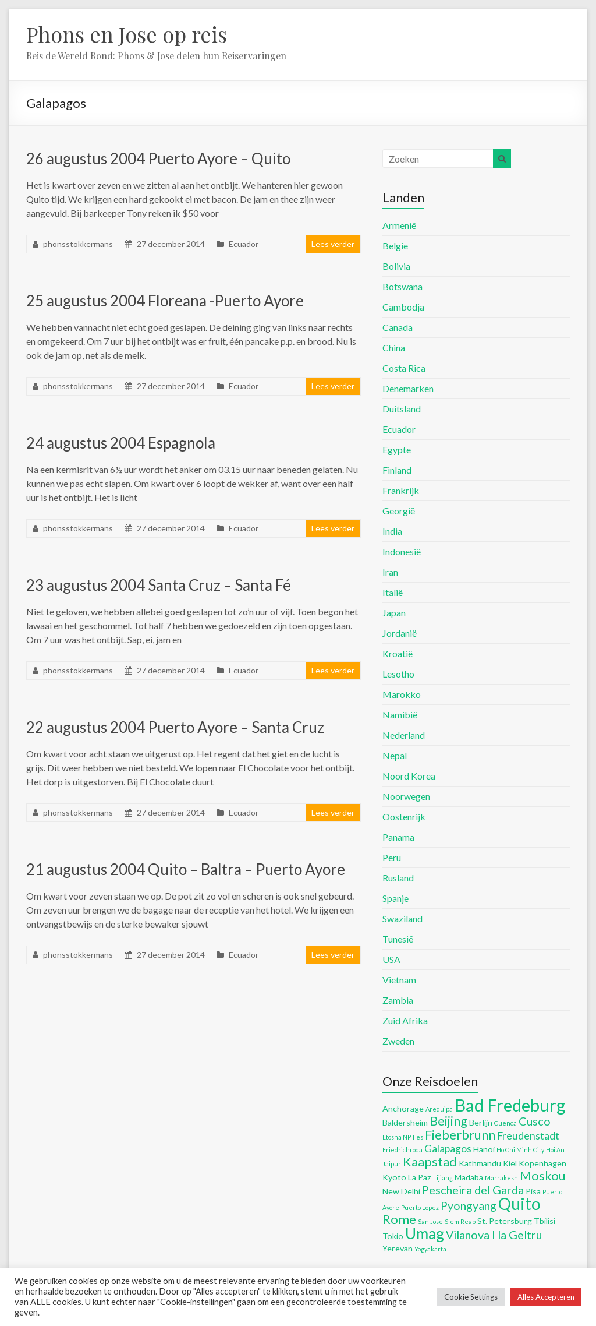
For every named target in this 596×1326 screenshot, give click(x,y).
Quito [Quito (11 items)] (519, 1204)
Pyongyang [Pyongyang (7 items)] (468, 1205)
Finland (396, 469)
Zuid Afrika (405, 1020)
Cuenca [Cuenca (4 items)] (505, 1123)
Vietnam (399, 979)
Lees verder (332, 244)
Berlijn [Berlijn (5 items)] (480, 1122)
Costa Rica (403, 367)
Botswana (402, 286)
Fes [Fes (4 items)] (418, 1137)
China (393, 347)
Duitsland (401, 408)
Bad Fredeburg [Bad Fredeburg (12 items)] (510, 1105)
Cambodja (403, 306)
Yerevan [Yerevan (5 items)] (397, 1248)
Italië (392, 592)
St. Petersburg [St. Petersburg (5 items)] (504, 1221)
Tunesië (397, 938)
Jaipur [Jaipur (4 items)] (391, 1164)
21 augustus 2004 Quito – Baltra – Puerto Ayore (185, 869)
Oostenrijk (403, 816)
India (392, 531)
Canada (397, 327)
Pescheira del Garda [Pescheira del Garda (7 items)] (473, 1190)
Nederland (403, 734)
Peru (391, 857)
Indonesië (401, 551)
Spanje (395, 898)
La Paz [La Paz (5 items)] (419, 1177)
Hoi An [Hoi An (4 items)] (555, 1150)
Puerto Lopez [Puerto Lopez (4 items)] (420, 1207)
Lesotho (398, 673)
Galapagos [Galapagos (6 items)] (447, 1148)
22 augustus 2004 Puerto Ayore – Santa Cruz (175, 727)
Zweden (398, 1040)
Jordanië (399, 633)
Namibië (399, 714)
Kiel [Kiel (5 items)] (510, 1163)
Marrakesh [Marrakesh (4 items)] (501, 1178)
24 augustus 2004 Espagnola (120, 442)
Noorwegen (406, 796)
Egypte (396, 449)
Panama (398, 836)
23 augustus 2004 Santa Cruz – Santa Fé (158, 585)
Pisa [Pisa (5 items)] (533, 1191)
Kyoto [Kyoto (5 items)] (394, 1177)
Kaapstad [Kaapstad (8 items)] (430, 1161)
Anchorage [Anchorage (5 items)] (403, 1108)
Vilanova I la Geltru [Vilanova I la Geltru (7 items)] (494, 1235)
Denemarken (408, 388)
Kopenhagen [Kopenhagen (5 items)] (542, 1163)
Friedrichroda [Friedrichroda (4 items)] (402, 1150)
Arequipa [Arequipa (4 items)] (439, 1109)
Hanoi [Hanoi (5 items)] (484, 1149)
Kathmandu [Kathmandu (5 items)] (480, 1163)
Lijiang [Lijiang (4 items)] (443, 1178)
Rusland (398, 877)
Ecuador (243, 244)
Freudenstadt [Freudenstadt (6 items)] (528, 1136)
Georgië (398, 510)
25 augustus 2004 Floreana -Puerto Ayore (165, 300)
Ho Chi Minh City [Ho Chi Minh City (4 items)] (520, 1150)
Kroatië (397, 653)
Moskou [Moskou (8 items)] (543, 1175)
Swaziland (402, 918)
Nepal (394, 755)
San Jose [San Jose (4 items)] (430, 1221)
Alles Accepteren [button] (545, 1297)
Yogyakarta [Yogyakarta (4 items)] (430, 1249)
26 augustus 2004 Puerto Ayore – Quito (158, 158)
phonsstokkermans (78, 244)
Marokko (401, 694)
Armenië (399, 225)
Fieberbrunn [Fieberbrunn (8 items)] (460, 1134)
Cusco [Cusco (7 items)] (535, 1121)
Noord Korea (408, 775)
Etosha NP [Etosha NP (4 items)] (396, 1137)
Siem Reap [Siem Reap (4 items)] (460, 1221)
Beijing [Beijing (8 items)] (448, 1120)
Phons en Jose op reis (126, 34)
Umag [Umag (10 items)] (424, 1233)
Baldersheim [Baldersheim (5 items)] (405, 1122)
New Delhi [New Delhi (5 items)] (401, 1191)
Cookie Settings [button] (471, 1297)
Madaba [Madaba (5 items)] (469, 1177)
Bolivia (396, 265)
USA (391, 959)
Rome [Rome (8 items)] (399, 1219)
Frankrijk (400, 490)
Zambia (397, 1000)
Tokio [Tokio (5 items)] (392, 1236)
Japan (394, 612)
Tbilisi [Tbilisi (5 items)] (544, 1221)
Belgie (395, 245)
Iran (390, 571)
